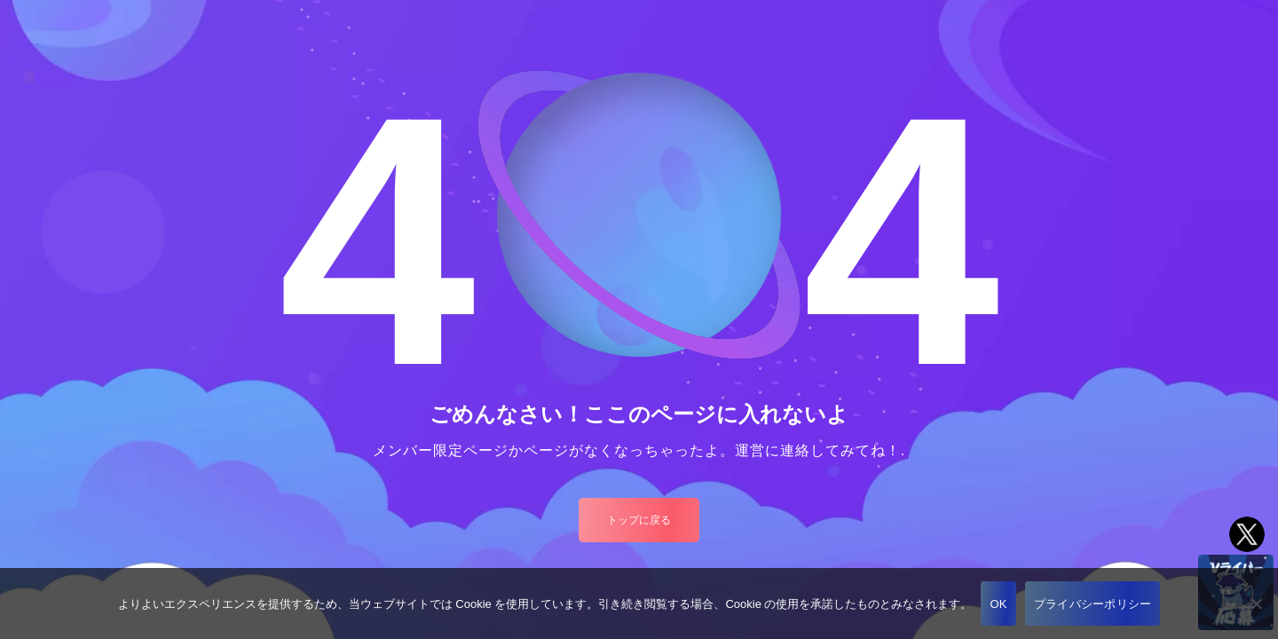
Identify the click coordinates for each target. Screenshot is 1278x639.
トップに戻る (639, 520)
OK (998, 604)
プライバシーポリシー (1093, 604)
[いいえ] (1256, 603)
